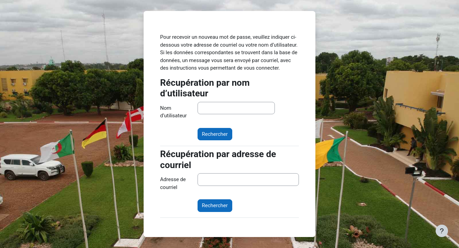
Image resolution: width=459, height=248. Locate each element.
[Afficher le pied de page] (442, 231)
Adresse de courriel (173, 183)
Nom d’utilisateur (173, 112)
